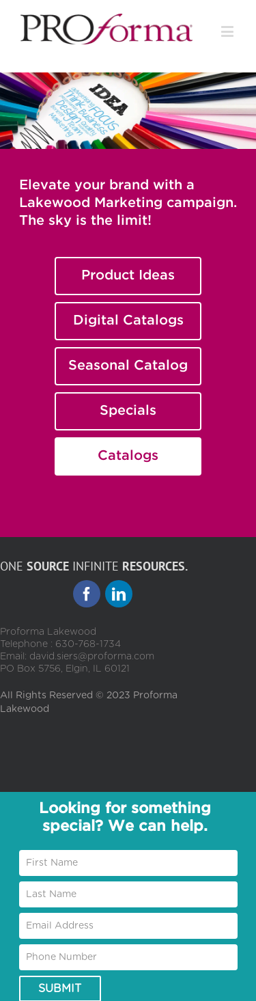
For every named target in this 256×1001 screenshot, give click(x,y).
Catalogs (128, 456)
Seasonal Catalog (128, 365)
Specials (128, 410)
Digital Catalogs (128, 320)
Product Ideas (128, 275)
